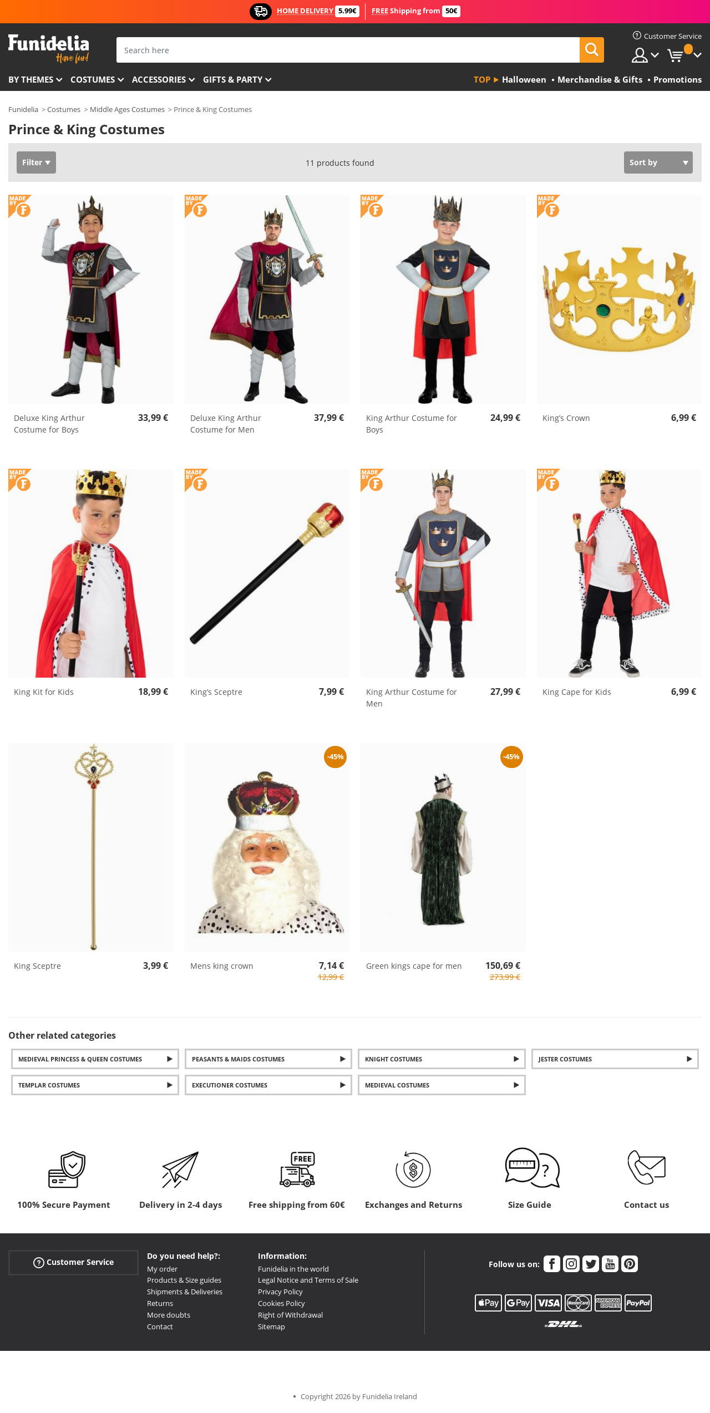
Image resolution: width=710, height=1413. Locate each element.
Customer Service (73, 1262)
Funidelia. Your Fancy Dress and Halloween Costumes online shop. (48, 49)
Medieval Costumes (397, 1085)
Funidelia (23, 109)
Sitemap (271, 1326)
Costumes (92, 79)
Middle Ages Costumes (127, 109)
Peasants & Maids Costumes (238, 1059)
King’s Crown (566, 418)
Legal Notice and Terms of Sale (308, 1280)
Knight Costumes (393, 1059)
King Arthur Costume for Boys (411, 424)
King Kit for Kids (44, 692)
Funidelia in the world (293, 1269)
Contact (160, 1326)
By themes (30, 79)
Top (482, 79)
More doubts (168, 1315)
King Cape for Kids (576, 692)
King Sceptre (37, 965)
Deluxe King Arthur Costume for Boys (49, 424)
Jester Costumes (565, 1059)
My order (162, 1269)
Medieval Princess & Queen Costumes (80, 1059)
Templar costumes (49, 1085)
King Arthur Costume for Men (411, 698)
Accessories (159, 79)
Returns (160, 1303)
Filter (32, 162)
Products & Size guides (184, 1280)
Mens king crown (221, 965)
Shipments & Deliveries (184, 1292)
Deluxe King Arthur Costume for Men (225, 424)
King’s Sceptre (216, 692)
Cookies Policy (281, 1303)
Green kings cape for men (414, 965)
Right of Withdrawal (290, 1315)
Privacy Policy (280, 1292)
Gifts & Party (232, 79)
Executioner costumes (229, 1085)
